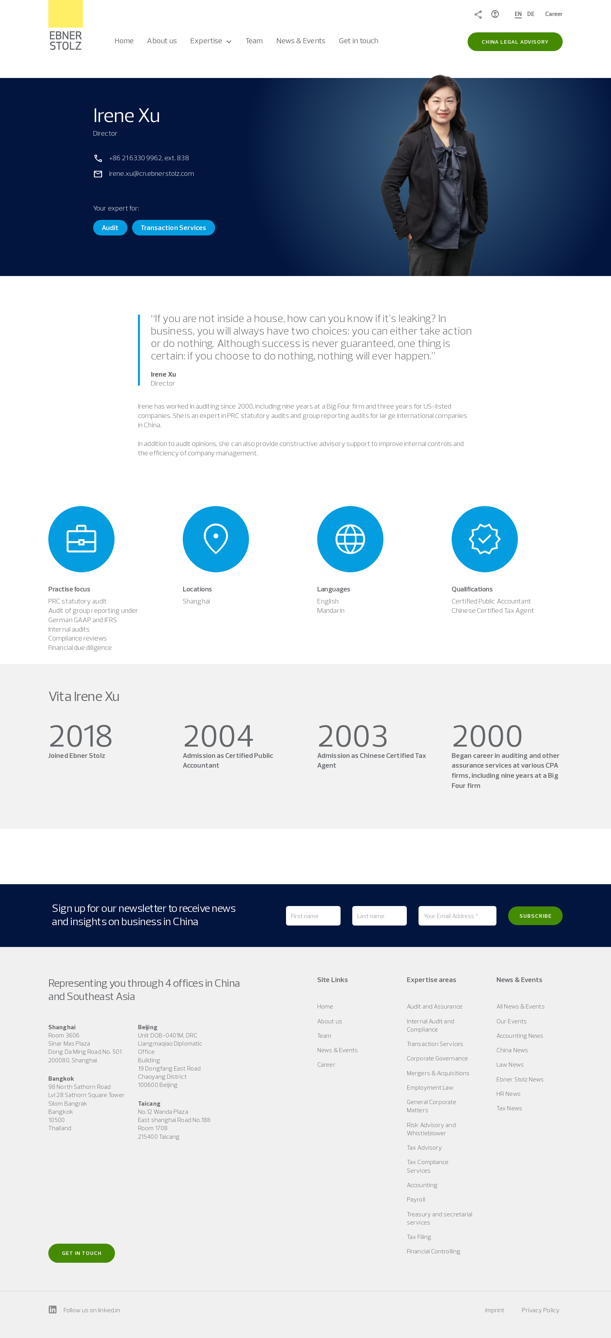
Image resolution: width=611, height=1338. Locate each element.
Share (478, 14)
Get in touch (82, 1253)
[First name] (313, 916)
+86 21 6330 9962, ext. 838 (149, 157)
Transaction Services (174, 227)
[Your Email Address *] (457, 916)
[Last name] (379, 916)
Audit (110, 227)
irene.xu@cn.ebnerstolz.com (151, 173)
